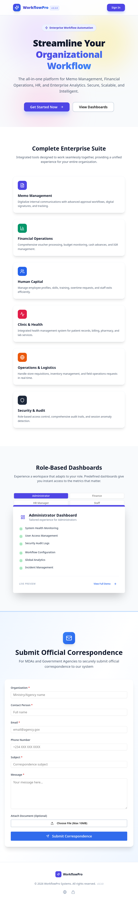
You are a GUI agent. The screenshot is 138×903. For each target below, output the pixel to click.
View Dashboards (93, 107)
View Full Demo (105, 583)
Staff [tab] (97, 503)
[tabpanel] (69, 549)
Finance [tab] (97, 496)
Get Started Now (47, 107)
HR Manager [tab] (41, 503)
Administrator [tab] (41, 496)
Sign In (116, 7)
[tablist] (69, 495)
